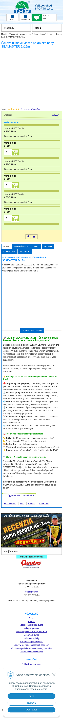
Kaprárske (23, 34)
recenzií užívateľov (30, 109)
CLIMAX (55, 115)
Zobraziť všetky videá (32, 330)
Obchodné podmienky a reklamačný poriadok (31, 648)
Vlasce (12, 34)
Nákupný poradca (31, 628)
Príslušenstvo (21, 247)
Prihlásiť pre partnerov (32, 664)
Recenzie (24, 252)
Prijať (31, 696)
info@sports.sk (31, 592)
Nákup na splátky (31, 638)
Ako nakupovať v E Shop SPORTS (31, 631)
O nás (31, 618)
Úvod (3, 34)
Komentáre (9, 252)
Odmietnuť (31, 709)
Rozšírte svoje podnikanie (31, 642)
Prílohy (48, 247)
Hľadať (12, 17)
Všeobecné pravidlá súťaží (32, 625)
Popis (6, 247)
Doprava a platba (31, 635)
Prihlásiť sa (25, 17)
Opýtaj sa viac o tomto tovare (19, 495)
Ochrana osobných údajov (31, 652)
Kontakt (31, 621)
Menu (38, 28)
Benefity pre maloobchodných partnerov (31, 645)
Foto (36, 247)
